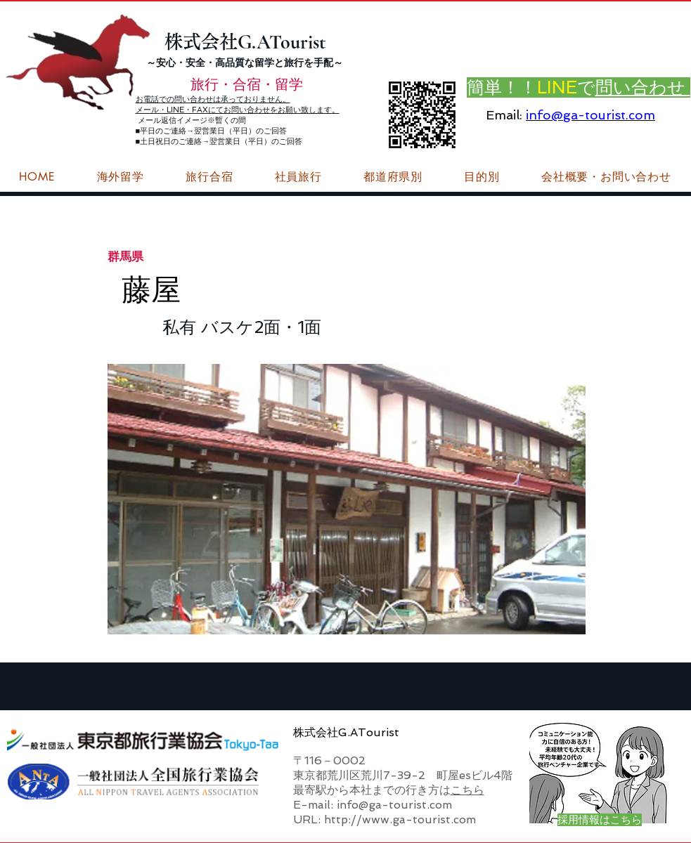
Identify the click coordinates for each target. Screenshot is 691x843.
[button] (606, 177)
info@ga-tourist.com (590, 114)
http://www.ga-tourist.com (400, 819)
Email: (504, 114)
